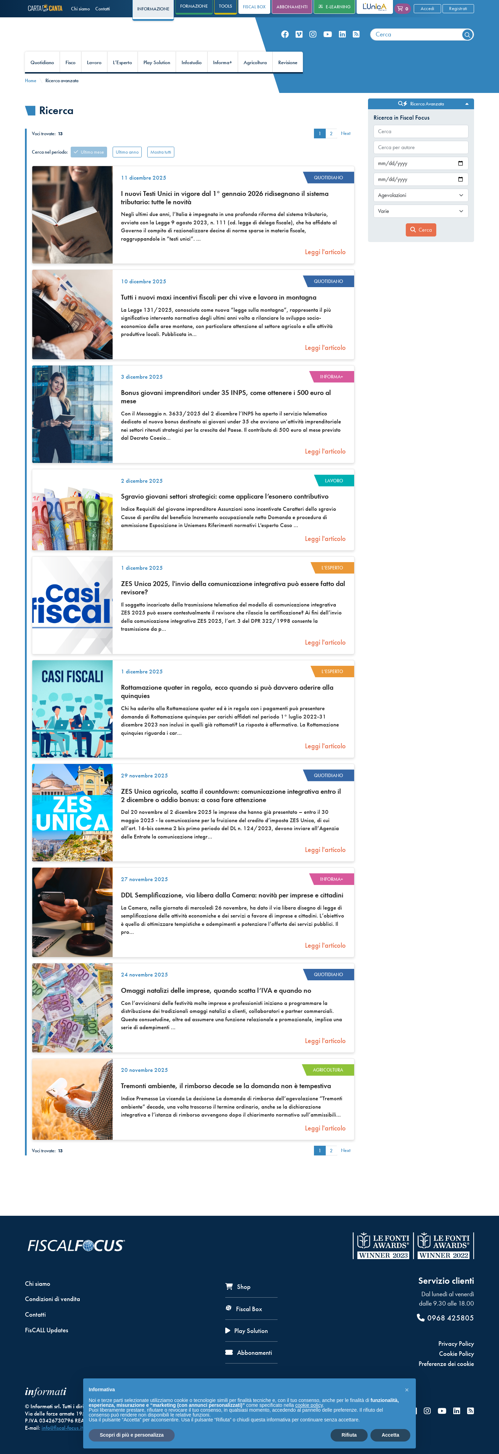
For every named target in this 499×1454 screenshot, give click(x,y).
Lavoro (94, 78)
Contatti (102, 9)
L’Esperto (122, 78)
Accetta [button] (390, 1435)
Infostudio (192, 78)
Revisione (287, 78)
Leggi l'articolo (325, 267)
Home (30, 96)
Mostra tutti (160, 168)
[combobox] (422, 42)
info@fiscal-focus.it (62, 1427)
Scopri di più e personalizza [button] (132, 1435)
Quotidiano (42, 78)
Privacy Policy (456, 1343)
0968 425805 (445, 1318)
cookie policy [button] (309, 1405)
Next (345, 149)
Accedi (428, 8)
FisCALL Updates (46, 1330)
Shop (238, 1286)
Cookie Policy (456, 1353)
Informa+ (222, 78)
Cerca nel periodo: (50, 167)
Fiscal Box (254, 7)
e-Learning (334, 7)
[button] (406, 1389)
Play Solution (156, 78)
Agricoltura (255, 78)
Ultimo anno (127, 168)
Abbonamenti (292, 7)
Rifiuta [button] (349, 1435)
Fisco (70, 78)
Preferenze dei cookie (446, 1363)
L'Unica (369, 7)
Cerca (421, 245)
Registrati (458, 8)
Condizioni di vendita (52, 1298)
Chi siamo (80, 9)
